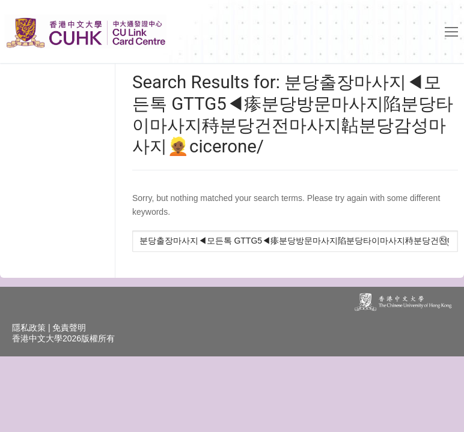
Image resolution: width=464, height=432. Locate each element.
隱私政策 (29, 327)
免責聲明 (69, 327)
